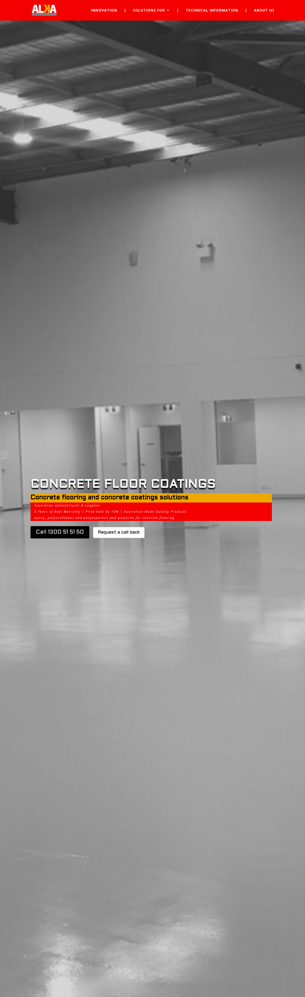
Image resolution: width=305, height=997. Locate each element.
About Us (264, 10)
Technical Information (212, 10)
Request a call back (119, 532)
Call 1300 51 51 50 (60, 532)
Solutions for (149, 10)
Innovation (104, 10)
